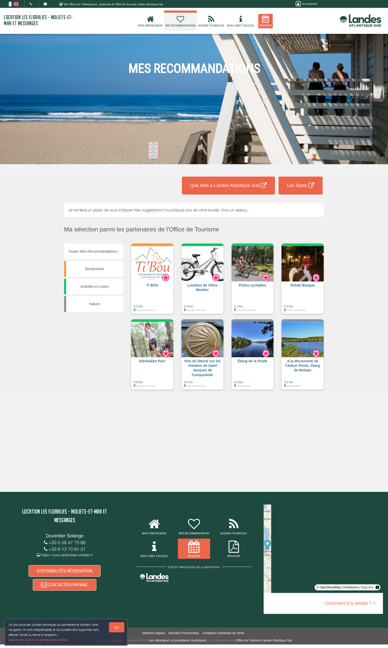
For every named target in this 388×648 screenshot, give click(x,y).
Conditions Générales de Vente (223, 637)
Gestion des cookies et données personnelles (38, 639)
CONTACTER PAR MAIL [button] (64, 587)
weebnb (118, 644)
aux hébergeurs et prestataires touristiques (177, 644)
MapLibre (367, 587)
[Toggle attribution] (377, 587)
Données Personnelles (184, 637)
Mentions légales (154, 637)
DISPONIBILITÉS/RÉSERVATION (64, 571)
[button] (152, 281)
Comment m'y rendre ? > (350, 603)
